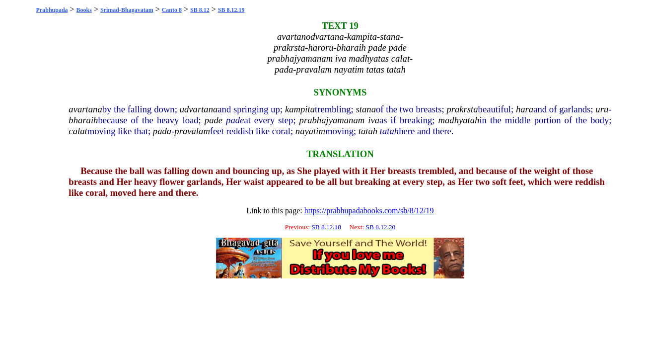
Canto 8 (172, 9)
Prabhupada (52, 9)
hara (524, 109)
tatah (368, 131)
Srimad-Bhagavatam (126, 9)
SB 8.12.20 (381, 227)
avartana (85, 109)
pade (213, 120)
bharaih (83, 120)
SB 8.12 (200, 9)
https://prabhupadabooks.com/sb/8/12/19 (369, 210)
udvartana (199, 109)
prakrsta (462, 109)
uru (601, 109)
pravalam (192, 131)
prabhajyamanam (332, 120)
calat (78, 131)
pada (162, 131)
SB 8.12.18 (326, 227)
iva (373, 120)
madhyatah (459, 120)
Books (84, 9)
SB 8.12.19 (231, 9)
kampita (300, 109)
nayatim (310, 131)
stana (366, 109)
